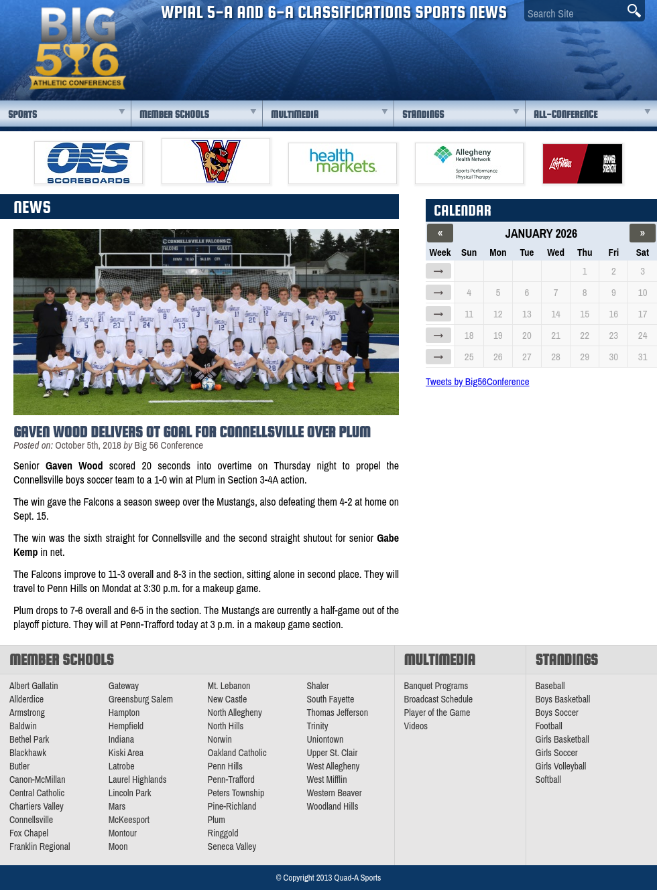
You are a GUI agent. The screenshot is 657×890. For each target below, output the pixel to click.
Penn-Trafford (231, 779)
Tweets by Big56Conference (478, 381)
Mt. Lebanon (229, 686)
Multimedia (294, 114)
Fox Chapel (28, 833)
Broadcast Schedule (438, 699)
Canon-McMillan (37, 779)
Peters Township (236, 793)
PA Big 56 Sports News (77, 48)
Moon (118, 846)
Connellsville (31, 820)
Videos (416, 726)
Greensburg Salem (141, 699)
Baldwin (23, 726)
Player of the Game (437, 713)
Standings (423, 114)
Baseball (550, 686)
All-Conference (565, 114)
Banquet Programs (436, 686)
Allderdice (26, 699)
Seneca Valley (232, 846)
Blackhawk (27, 753)
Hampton (124, 713)
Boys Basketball (563, 699)
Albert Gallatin (33, 686)
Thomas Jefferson (337, 713)
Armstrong (27, 713)
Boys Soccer (557, 713)
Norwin (220, 739)
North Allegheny (235, 713)
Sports (22, 114)
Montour (123, 833)
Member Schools (174, 114)
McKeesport (129, 820)
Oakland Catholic (237, 753)
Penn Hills (225, 766)
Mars (117, 806)
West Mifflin (326, 779)
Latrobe (122, 766)
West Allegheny (332, 766)
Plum (216, 820)
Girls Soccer (557, 753)
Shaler (317, 686)
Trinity (317, 726)
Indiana (121, 739)
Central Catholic (36, 793)
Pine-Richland (232, 806)
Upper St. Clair (331, 753)
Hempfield (126, 726)
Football (549, 726)
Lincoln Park (130, 793)
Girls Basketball (562, 739)
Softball (548, 779)
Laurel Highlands (138, 779)
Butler (19, 766)
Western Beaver (333, 793)
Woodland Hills (332, 806)
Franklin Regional (39, 846)
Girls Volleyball (561, 766)
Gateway (124, 686)
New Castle (227, 699)
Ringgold (223, 833)
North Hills (226, 726)
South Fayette (330, 699)
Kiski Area (126, 753)
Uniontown (324, 739)
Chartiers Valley (36, 806)
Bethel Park (29, 739)
